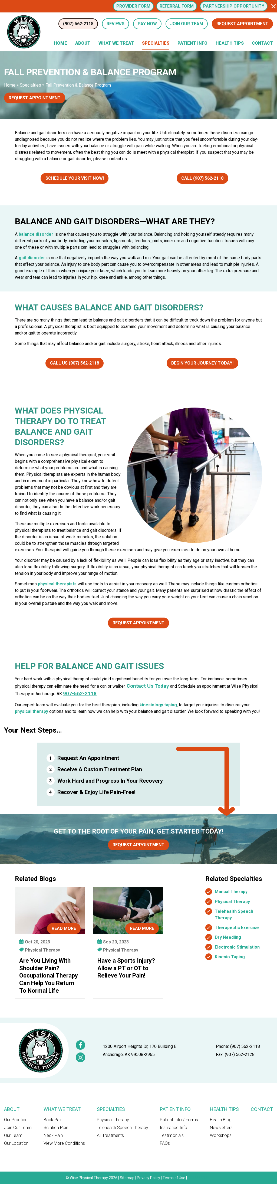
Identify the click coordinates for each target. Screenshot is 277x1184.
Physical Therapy (232, 901)
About (82, 43)
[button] (273, 6)
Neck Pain (53, 1135)
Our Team (13, 1135)
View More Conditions (64, 1143)
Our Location (16, 1143)
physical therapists (57, 583)
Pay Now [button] (147, 23)
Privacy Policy (148, 1178)
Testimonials (172, 1135)
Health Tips (230, 43)
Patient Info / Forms (179, 1119)
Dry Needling (228, 937)
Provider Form (133, 6)
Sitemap (127, 1178)
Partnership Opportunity (233, 6)
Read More (64, 928)
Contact (262, 43)
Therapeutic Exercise (237, 927)
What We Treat (116, 43)
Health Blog (221, 1119)
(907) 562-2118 (245, 1046)
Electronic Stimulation (237, 947)
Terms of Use (174, 1178)
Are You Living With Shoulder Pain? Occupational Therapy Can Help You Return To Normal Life (48, 975)
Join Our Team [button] (186, 23)
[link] (80, 1045)
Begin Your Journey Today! (202, 363)
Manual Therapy (231, 891)
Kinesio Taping (230, 956)
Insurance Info (173, 1127)
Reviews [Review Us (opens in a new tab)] (115, 23)
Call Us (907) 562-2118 (74, 363)
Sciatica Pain (56, 1127)
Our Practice (16, 1119)
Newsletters (221, 1127)
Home (60, 43)
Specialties (155, 43)
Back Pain (53, 1119)
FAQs (165, 1143)
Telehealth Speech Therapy (122, 1127)
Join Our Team (18, 1127)
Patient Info (192, 43)
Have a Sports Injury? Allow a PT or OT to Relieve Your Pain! (126, 968)
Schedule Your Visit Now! (74, 178)
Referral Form (177, 6)
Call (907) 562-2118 (202, 178)
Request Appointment (242, 23)
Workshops (221, 1135)
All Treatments (110, 1135)
